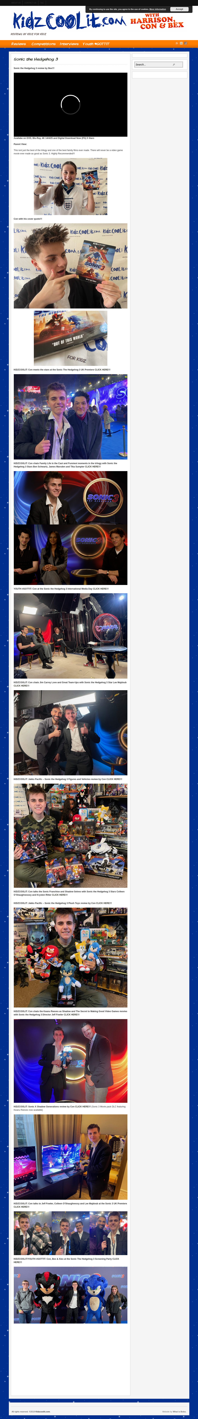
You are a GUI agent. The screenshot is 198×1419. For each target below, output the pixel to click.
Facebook (185, 43)
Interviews (69, 44)
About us (16, 3)
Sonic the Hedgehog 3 (36, 59)
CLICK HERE (101, 369)
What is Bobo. (179, 1412)
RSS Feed (176, 43)
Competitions (44, 44)
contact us (30, 3)
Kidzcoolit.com (99, 21)
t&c (42, 3)
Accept (179, 9)
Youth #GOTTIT (96, 44)
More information (157, 9)
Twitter (181, 43)
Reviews (18, 45)
